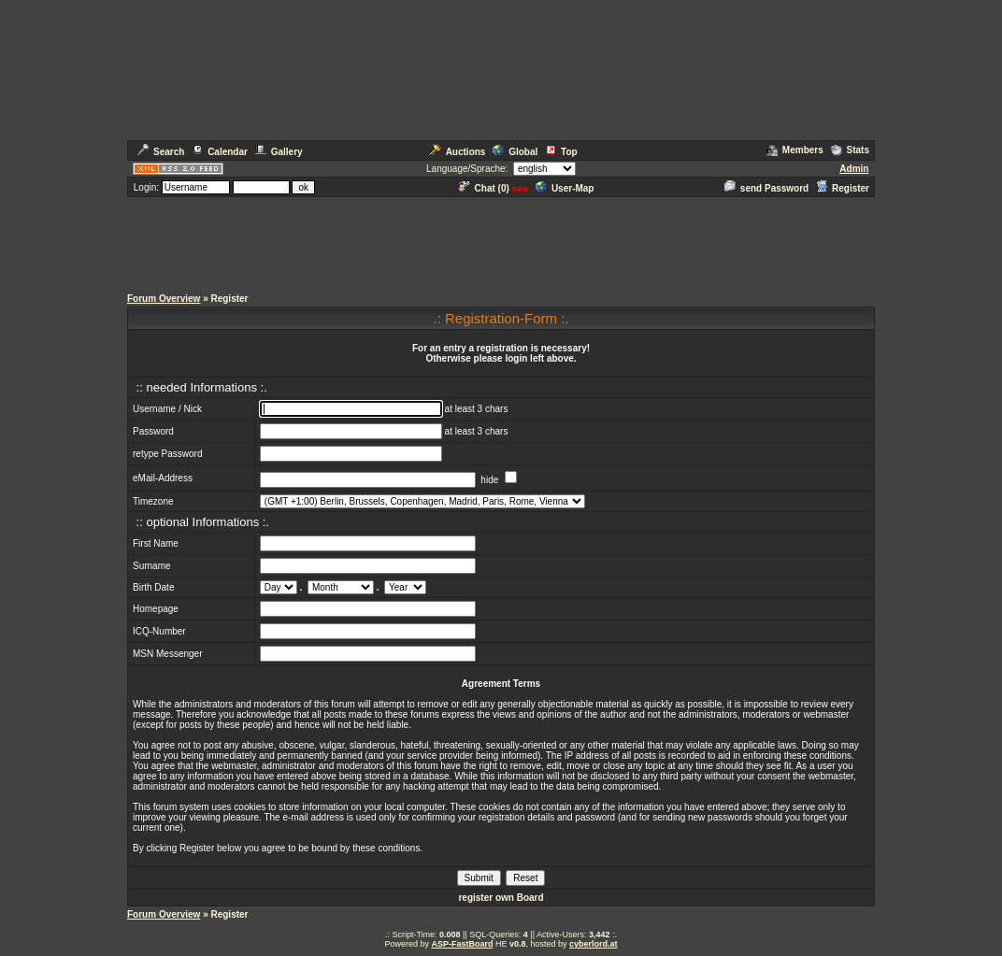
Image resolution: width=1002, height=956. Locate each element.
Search (160, 152)
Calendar (220, 152)
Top (561, 152)
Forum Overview (163, 298)
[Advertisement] (501, 241)
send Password (766, 188)
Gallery (279, 152)
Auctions (457, 152)
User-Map (565, 188)
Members (794, 150)
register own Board (500, 897)
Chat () (484, 188)
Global (515, 152)
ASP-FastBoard (462, 944)
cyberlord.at (593, 944)
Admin (853, 169)
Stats (850, 150)
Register (842, 188)
